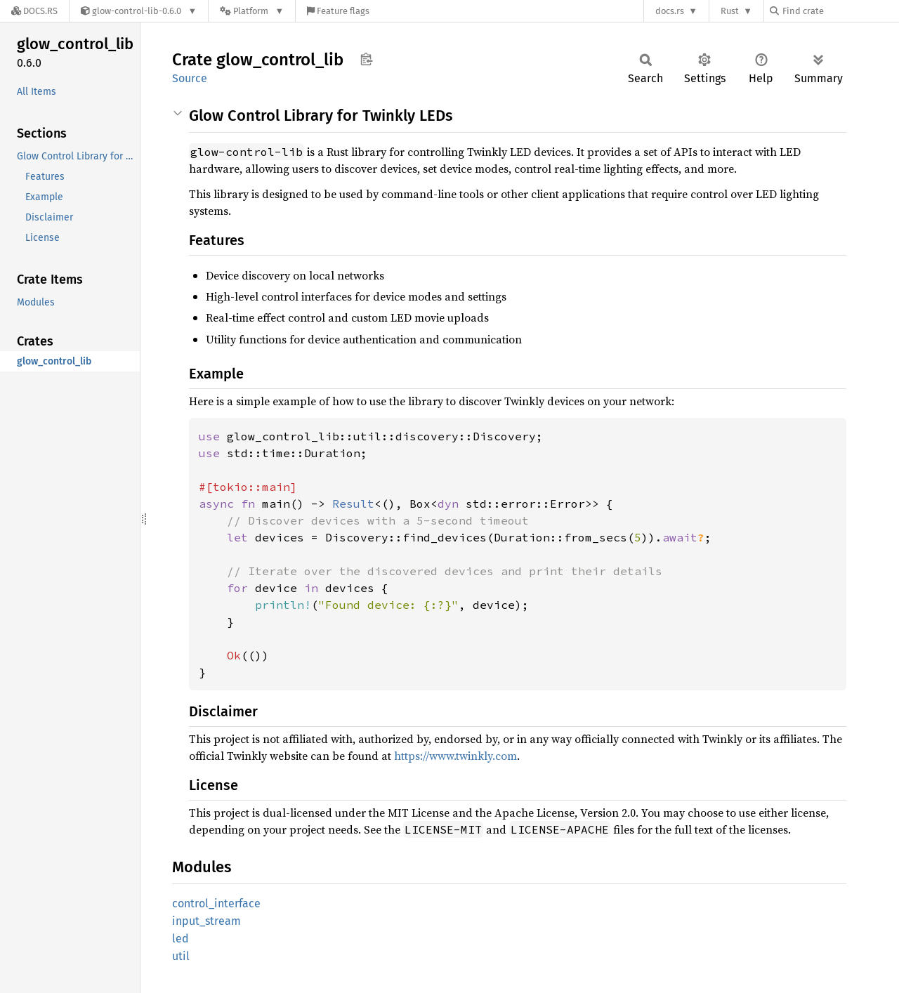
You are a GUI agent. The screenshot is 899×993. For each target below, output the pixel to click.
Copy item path (366, 59)
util (181, 956)
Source (189, 78)
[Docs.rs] (34, 11)
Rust (730, 11)
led (180, 938)
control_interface (216, 903)
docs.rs (669, 11)
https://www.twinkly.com (455, 755)
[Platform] (252, 11)
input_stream (206, 921)
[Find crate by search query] (840, 11)
